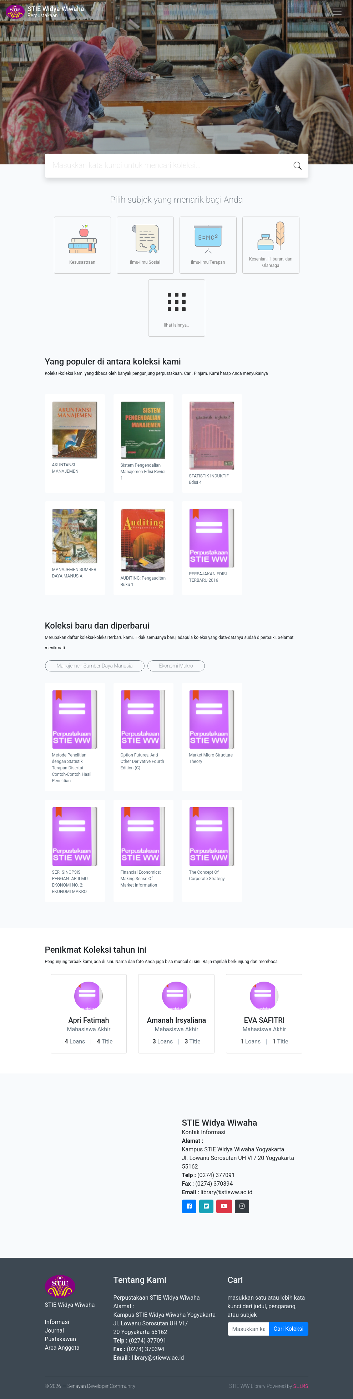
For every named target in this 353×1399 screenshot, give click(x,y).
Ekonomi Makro (176, 666)
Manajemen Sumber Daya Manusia (95, 666)
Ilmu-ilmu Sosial (145, 245)
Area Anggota (62, 1347)
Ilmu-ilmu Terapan (208, 245)
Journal (54, 1330)
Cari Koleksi (289, 1328)
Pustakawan (60, 1339)
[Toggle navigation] (337, 12)
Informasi (57, 1322)
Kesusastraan (82, 245)
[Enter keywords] (248, 1329)
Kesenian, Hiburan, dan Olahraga (270, 245)
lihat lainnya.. (176, 308)
